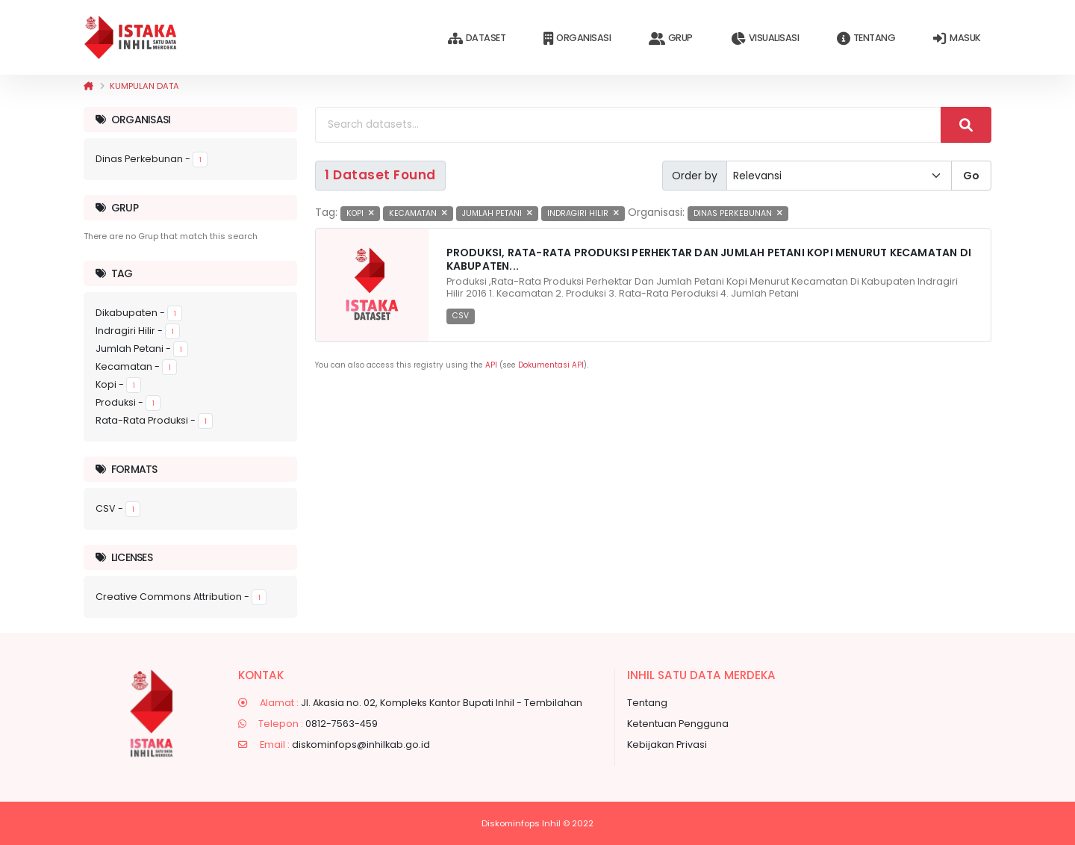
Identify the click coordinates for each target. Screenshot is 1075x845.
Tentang (866, 38)
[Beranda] (88, 86)
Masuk (956, 38)
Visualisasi (765, 38)
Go (971, 175)
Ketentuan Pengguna (678, 723)
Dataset (476, 38)
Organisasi (577, 38)
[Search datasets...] (628, 125)
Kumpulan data (144, 86)
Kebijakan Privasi (667, 744)
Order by (694, 175)
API (491, 365)
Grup (671, 38)
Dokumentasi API (551, 365)
